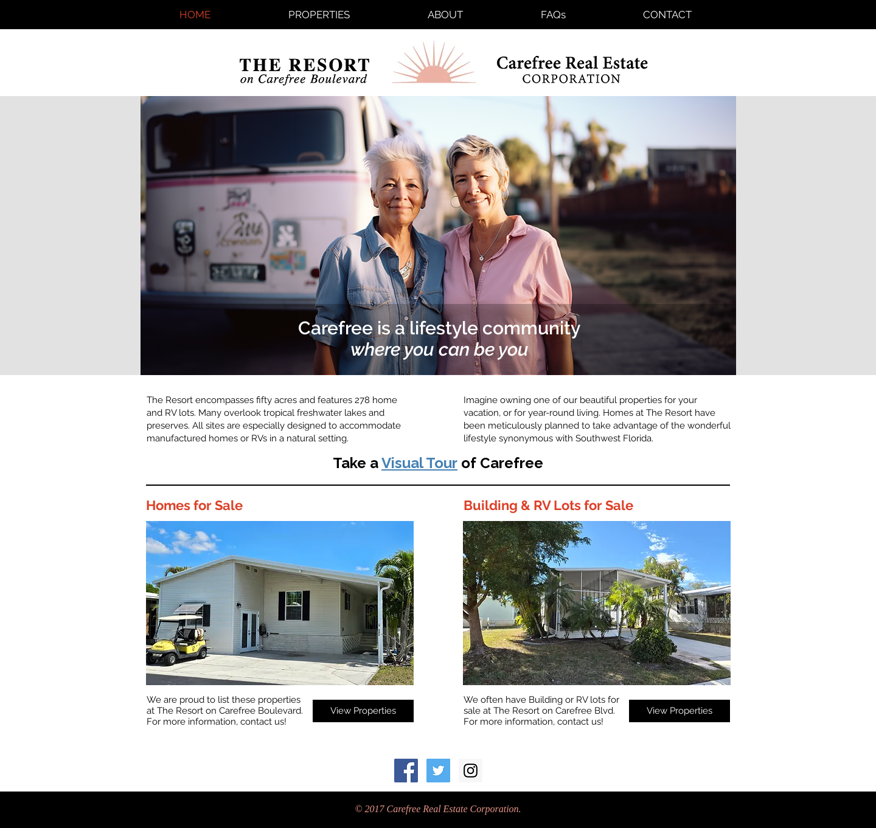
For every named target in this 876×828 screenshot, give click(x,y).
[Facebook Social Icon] (406, 770)
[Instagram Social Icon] (470, 770)
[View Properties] (363, 711)
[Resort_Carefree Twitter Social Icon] (438, 770)
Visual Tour (419, 463)
